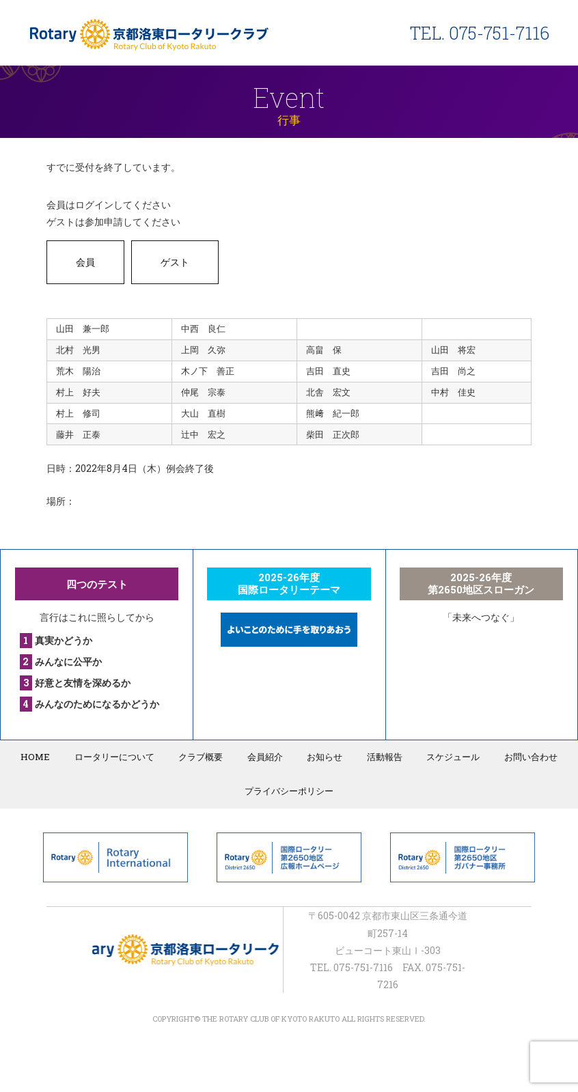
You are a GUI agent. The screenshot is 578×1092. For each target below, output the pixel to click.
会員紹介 (266, 757)
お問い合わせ (524, 757)
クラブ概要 (203, 757)
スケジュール (449, 757)
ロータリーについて (119, 757)
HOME (41, 757)
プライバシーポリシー (289, 791)
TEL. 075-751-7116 (479, 33)
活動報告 (382, 757)
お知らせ (324, 757)
